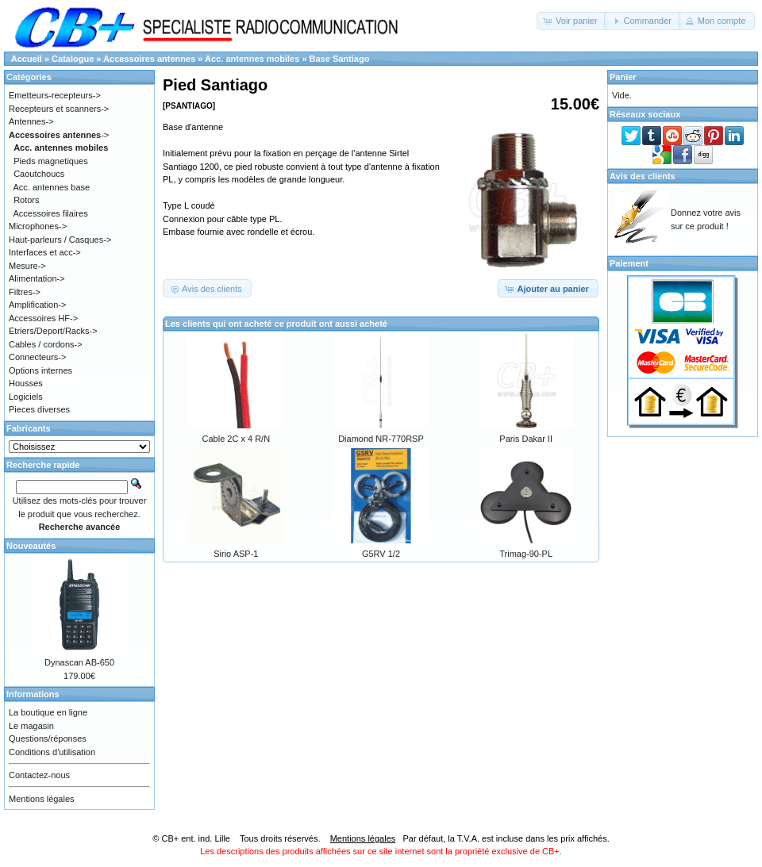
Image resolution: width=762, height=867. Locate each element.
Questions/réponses (48, 738)
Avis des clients (642, 176)
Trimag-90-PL (525, 553)
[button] (572, 21)
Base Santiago (340, 58)
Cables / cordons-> (46, 344)
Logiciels (26, 396)
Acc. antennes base (51, 187)
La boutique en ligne (48, 712)
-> (59, 135)
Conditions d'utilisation (52, 752)
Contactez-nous (39, 775)
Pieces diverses (39, 409)
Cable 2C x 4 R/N (236, 438)
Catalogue (73, 58)
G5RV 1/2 (381, 553)
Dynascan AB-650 (79, 662)
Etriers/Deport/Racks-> (53, 331)
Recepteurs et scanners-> (59, 108)
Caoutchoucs (38, 173)
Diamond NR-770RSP (381, 438)
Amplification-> (37, 304)
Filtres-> (24, 292)
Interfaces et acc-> (45, 252)
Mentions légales (42, 799)
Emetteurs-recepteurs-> (55, 95)
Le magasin (31, 726)
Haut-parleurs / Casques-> (60, 239)
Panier (623, 77)
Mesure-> (27, 265)
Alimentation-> (37, 278)
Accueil (26, 58)
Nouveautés (31, 546)
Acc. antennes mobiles (252, 58)
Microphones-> (38, 226)
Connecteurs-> (37, 357)
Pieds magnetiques (50, 161)
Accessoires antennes (149, 58)
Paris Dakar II (525, 438)
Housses (26, 383)
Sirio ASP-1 (236, 553)
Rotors (26, 200)
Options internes (40, 370)
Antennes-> (31, 121)
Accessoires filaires (50, 213)
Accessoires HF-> (43, 318)
